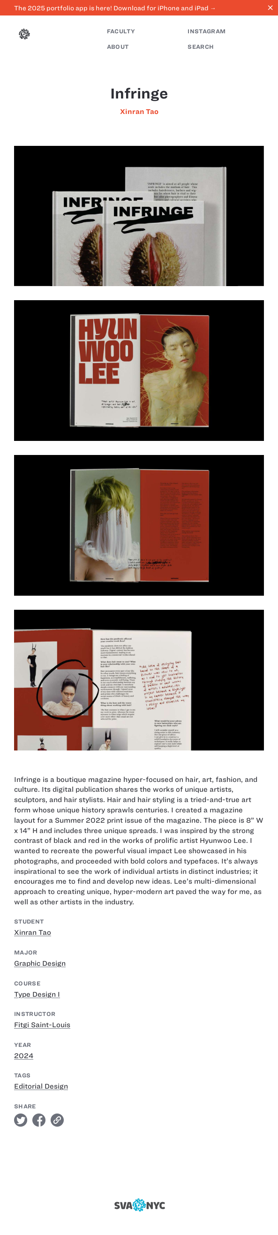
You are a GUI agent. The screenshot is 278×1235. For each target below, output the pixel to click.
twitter (20, 1120)
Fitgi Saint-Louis (42, 1025)
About (118, 47)
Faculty (121, 31)
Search (201, 47)
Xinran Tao (139, 111)
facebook (38, 1120)
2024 (23, 1056)
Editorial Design (41, 1086)
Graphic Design (40, 963)
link (57, 1120)
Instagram (206, 31)
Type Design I (37, 994)
